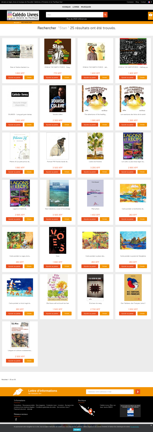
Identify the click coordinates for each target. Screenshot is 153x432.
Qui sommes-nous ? (63, 407)
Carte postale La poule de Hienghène (133, 256)
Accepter (77, 429)
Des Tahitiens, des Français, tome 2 (133, 303)
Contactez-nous (51, 405)
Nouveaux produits (29, 405)
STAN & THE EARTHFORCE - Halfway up (133, 67)
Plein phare (95, 209)
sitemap (29, 409)
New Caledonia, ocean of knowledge (57, 209)
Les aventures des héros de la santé (133, 114)
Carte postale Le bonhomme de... (133, 209)
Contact (143, 2)
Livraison (61, 405)
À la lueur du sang (95, 303)
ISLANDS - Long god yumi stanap (20, 114)
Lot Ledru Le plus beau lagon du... (133, 161)
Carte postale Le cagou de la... (20, 256)
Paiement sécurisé (20, 409)
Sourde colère (57, 114)
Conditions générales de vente (46, 407)
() (150, 16)
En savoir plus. (135, 426)
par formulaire (110, 418)
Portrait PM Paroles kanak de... (57, 161)
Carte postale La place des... (95, 256)
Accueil (16, 22)
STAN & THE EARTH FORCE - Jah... (95, 67)
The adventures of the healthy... (95, 114)
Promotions (17, 405)
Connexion (130, 2)
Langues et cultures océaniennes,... (20, 350)
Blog (137, 2)
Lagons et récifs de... (20, 209)
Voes (57, 256)
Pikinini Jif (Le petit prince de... (20, 161)
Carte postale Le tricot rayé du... (20, 303)
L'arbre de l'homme (95, 161)
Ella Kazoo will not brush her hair (57, 303)
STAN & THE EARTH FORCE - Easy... (58, 67)
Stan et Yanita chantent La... (20, 67)
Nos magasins (40, 405)
